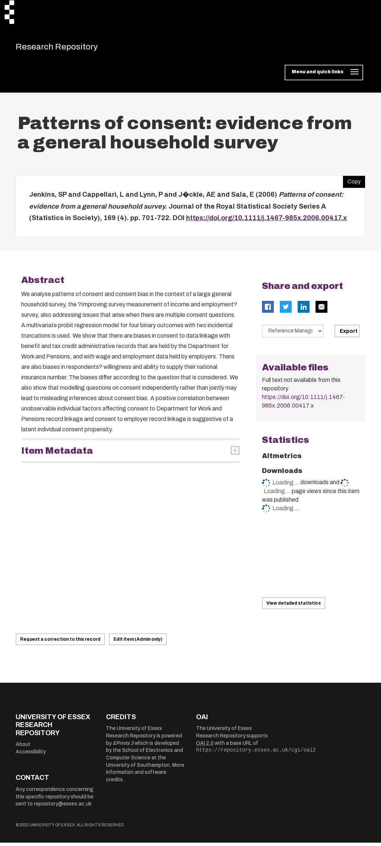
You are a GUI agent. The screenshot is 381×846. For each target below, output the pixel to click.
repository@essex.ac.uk (63, 807)
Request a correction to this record (60, 642)
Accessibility (31, 755)
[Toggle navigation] (324, 76)
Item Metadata (57, 454)
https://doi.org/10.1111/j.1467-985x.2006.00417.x (266, 221)
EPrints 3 (123, 746)
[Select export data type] (293, 334)
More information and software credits (145, 776)
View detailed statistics (293, 606)
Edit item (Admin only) (137, 642)
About (23, 747)
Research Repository (68, 48)
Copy (352, 183)
